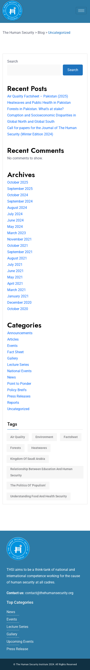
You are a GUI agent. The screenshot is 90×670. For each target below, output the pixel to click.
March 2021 (16, 290)
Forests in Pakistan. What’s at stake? (35, 109)
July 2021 (15, 265)
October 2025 (17, 182)
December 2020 (19, 302)
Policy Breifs (16, 390)
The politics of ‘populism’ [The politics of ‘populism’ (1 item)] (28, 485)
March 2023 (16, 233)
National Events (19, 371)
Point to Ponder (19, 384)
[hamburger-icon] (81, 10)
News (11, 377)
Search (12, 61)
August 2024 (17, 208)
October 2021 (17, 246)
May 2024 (15, 227)
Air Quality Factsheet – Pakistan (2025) (37, 96)
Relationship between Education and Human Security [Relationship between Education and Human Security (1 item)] (41, 472)
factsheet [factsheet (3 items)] (71, 437)
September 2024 (20, 201)
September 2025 (20, 189)
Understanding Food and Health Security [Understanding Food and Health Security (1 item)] (38, 496)
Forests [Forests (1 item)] (15, 448)
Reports (13, 403)
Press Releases (18, 396)
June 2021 (15, 271)
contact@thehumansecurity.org (49, 593)
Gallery (12, 358)
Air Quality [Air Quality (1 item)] (17, 437)
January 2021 (18, 296)
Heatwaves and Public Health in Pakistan (39, 103)
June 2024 (15, 220)
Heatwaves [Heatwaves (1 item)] (39, 448)
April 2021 (15, 283)
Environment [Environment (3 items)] (44, 437)
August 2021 (17, 258)
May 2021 (15, 277)
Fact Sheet (15, 352)
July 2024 (15, 214)
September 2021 (20, 252)
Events (12, 346)
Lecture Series (18, 365)
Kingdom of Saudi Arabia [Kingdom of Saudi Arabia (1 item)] (27, 458)
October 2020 (17, 309)
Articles (13, 339)
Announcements (19, 333)
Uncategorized (18, 409)
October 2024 (17, 195)
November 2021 (19, 239)
